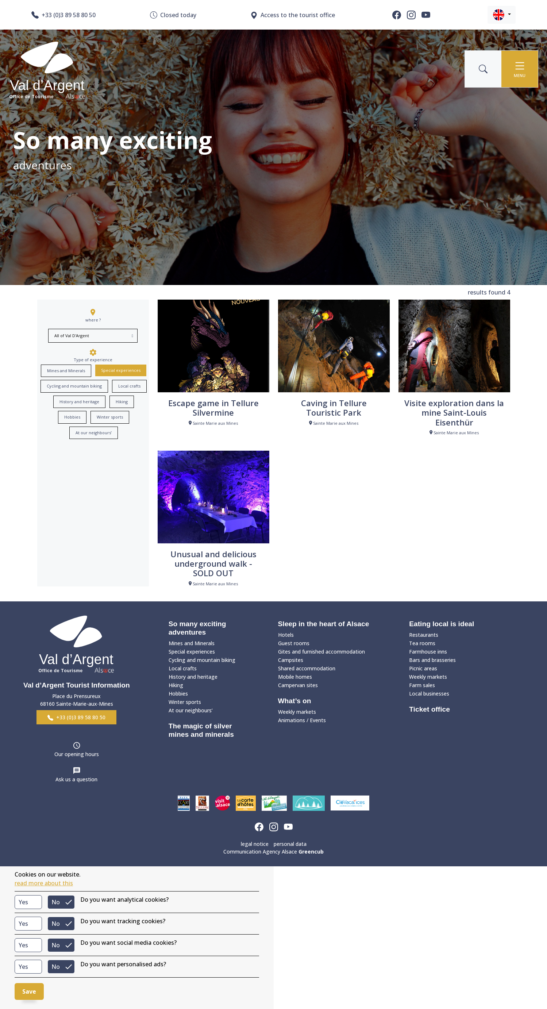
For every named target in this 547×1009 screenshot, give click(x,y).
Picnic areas (423, 668)
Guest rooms (293, 643)
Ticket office (429, 709)
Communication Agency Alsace (273, 851)
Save (29, 991)
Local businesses (429, 693)
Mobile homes (295, 676)
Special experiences (120, 370)
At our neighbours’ (94, 432)
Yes (23, 902)
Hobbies (72, 417)
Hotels (286, 634)
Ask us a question (76, 779)
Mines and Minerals (66, 370)
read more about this (44, 883)
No (55, 902)
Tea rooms (422, 643)
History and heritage (79, 401)
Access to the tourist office (292, 15)
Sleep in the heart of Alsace (323, 624)
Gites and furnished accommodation (321, 651)
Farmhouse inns (428, 651)
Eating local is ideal (441, 624)
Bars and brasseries (432, 659)
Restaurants (423, 634)
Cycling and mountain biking (74, 386)
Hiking (122, 401)
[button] (502, 15)
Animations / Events (302, 720)
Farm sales (422, 685)
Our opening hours (76, 754)
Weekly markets (297, 711)
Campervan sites (298, 685)
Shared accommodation (306, 668)
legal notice (255, 843)
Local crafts (129, 386)
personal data (290, 843)
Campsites (290, 659)
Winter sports (110, 417)
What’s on (294, 701)
